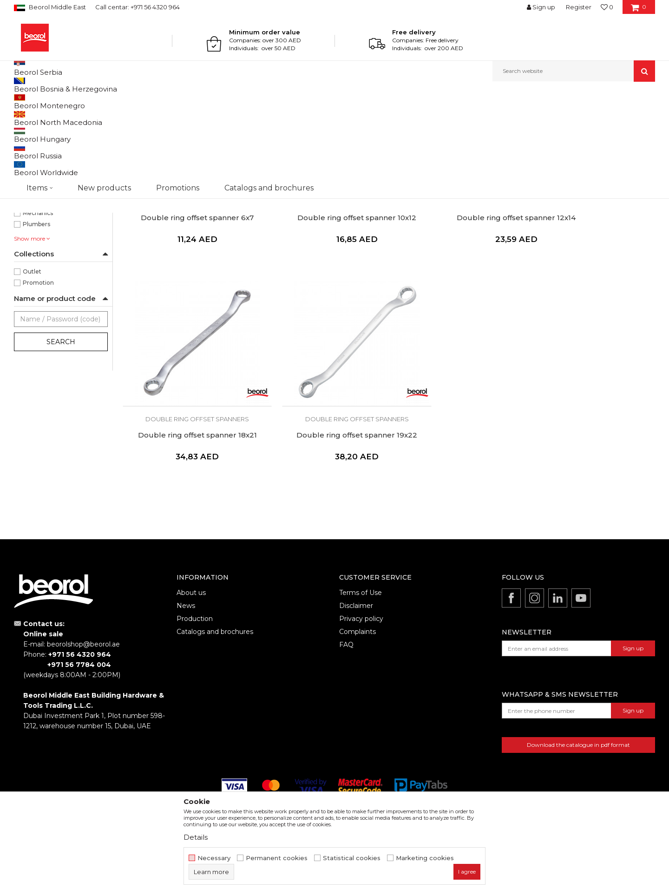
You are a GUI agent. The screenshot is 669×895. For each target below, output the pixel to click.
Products (50, 101)
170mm (34, 208)
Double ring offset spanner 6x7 (185, 290)
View (558, 116)
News (186, 653)
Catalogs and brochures (215, 679)
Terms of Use (360, 640)
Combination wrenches (53, 139)
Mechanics (38, 308)
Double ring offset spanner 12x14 (456, 290)
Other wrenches (41, 172)
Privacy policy (361, 666)
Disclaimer (356, 653)
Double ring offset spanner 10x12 (321, 290)
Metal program (88, 101)
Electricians (39, 275)
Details (196, 837)
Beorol (22, 101)
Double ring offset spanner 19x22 (185, 483)
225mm (34, 230)
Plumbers (36, 319)
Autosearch (392, 116)
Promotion (38, 378)
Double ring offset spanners (57, 150)
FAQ (346, 692)
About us (191, 640)
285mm (34, 241)
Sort (428, 116)
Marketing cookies (425, 858)
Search (60, 437)
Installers (35, 286)
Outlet (32, 367)
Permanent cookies (277, 858)
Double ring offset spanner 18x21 (591, 290)
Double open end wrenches (57, 161)
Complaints (357, 679)
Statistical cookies (351, 858)
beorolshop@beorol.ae (83, 692)
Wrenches (129, 101)
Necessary (213, 858)
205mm (34, 219)
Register (578, 7)
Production (195, 666)
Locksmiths (39, 297)
